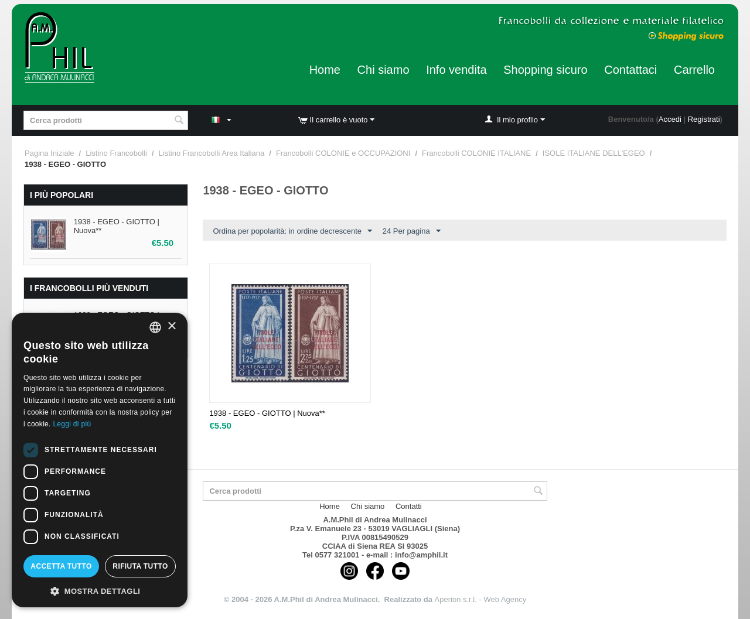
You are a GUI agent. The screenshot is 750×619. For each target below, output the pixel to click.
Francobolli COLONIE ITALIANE (476, 153)
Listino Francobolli (116, 153)
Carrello (694, 69)
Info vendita (456, 69)
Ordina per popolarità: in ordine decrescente (292, 231)
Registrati (704, 119)
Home (324, 69)
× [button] (171, 326)
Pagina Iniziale (49, 153)
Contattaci (630, 69)
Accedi (670, 119)
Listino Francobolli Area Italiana (212, 153)
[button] (99, 590)
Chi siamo (383, 69)
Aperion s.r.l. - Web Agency (481, 599)
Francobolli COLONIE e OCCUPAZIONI (343, 153)
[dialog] (100, 460)
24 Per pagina (412, 231)
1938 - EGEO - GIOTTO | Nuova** (267, 413)
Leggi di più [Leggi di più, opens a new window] (72, 424)
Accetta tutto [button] (60, 566)
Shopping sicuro (545, 69)
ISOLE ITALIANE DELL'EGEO (594, 153)
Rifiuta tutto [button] (140, 566)
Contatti (409, 506)
